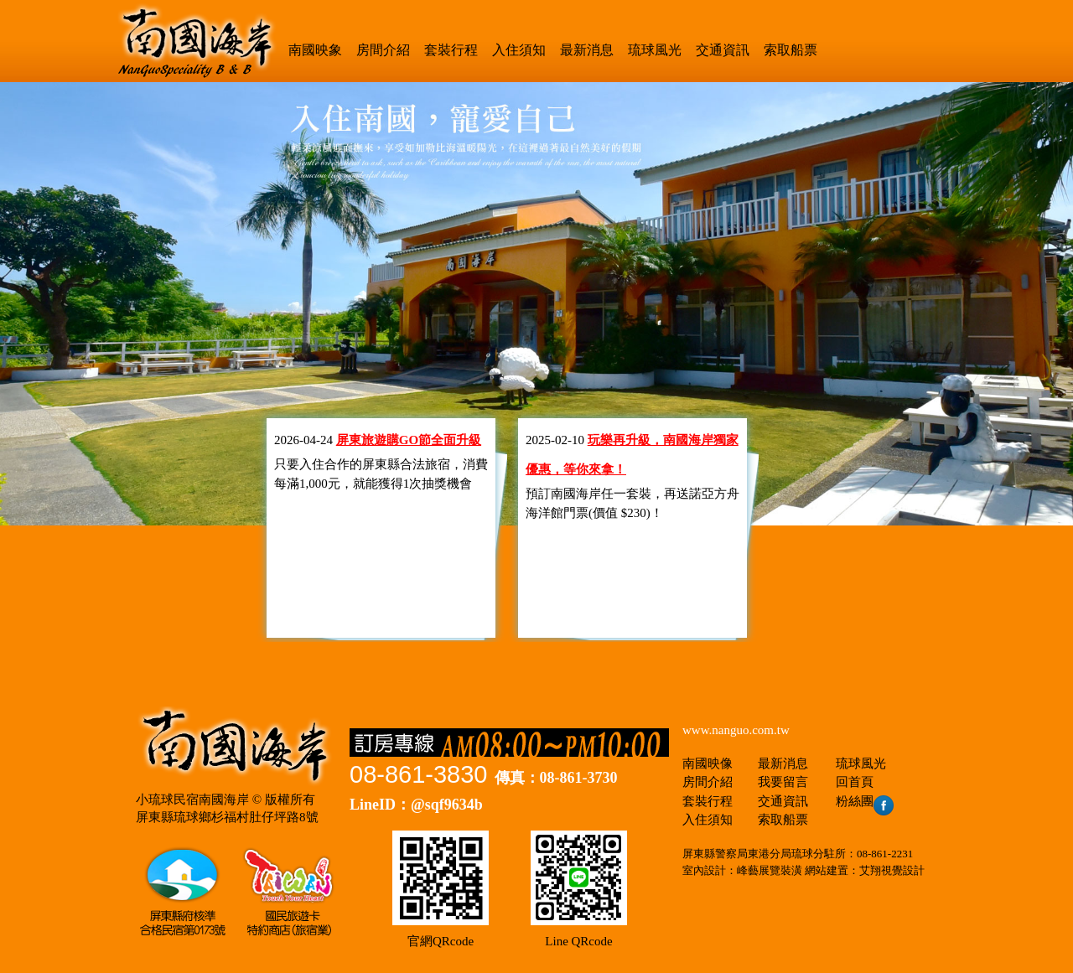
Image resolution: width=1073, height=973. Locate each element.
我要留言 (783, 782)
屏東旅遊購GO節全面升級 (408, 440)
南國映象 (315, 50)
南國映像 (707, 763)
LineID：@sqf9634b (416, 804)
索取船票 (790, 50)
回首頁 (854, 782)
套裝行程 (451, 50)
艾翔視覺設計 (892, 870)
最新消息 (587, 50)
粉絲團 (865, 801)
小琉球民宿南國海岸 (192, 799)
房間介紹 (383, 50)
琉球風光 (655, 50)
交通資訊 (722, 50)
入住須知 (519, 50)
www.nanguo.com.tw (736, 730)
